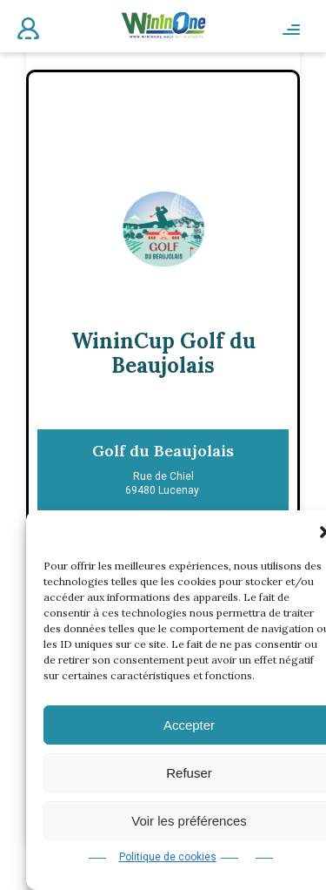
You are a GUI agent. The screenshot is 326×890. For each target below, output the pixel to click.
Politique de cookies (167, 857)
